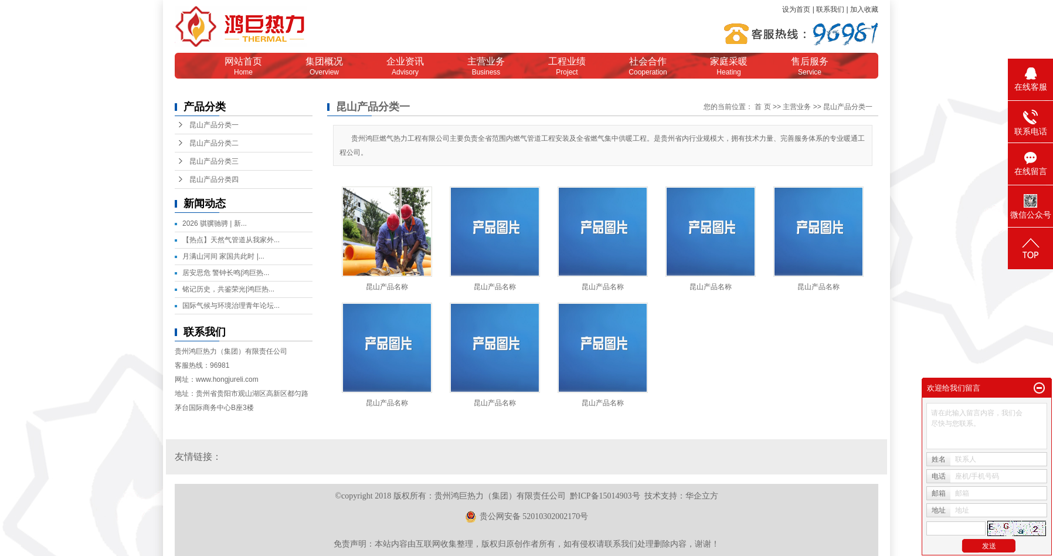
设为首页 (796, 9)
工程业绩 (567, 66)
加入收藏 (864, 9)
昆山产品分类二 (214, 143)
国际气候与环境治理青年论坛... (231, 305)
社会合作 (648, 66)
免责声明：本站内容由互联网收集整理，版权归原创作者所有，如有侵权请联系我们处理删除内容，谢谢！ (526, 544)
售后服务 (810, 66)
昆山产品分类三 (214, 161)
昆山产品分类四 (214, 179)
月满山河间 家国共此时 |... (223, 256)
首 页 (762, 107)
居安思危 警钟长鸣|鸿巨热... (225, 273)
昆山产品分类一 (214, 125)
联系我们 (830, 9)
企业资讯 (405, 66)
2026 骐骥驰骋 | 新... (214, 223)
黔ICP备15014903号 (605, 495)
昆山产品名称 (387, 287)
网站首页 (243, 66)
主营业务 (486, 66)
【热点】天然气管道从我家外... (231, 240)
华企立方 (701, 495)
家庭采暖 (729, 66)
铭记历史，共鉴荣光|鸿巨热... (228, 289)
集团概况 (324, 66)
